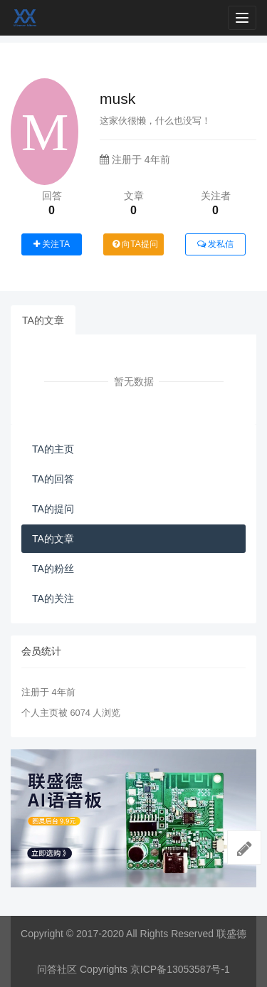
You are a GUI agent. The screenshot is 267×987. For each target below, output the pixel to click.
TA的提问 (53, 508)
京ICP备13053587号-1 (180, 969)
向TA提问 (135, 244)
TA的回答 (53, 479)
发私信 (215, 244)
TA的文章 (43, 320)
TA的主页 (53, 449)
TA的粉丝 (53, 568)
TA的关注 (53, 598)
